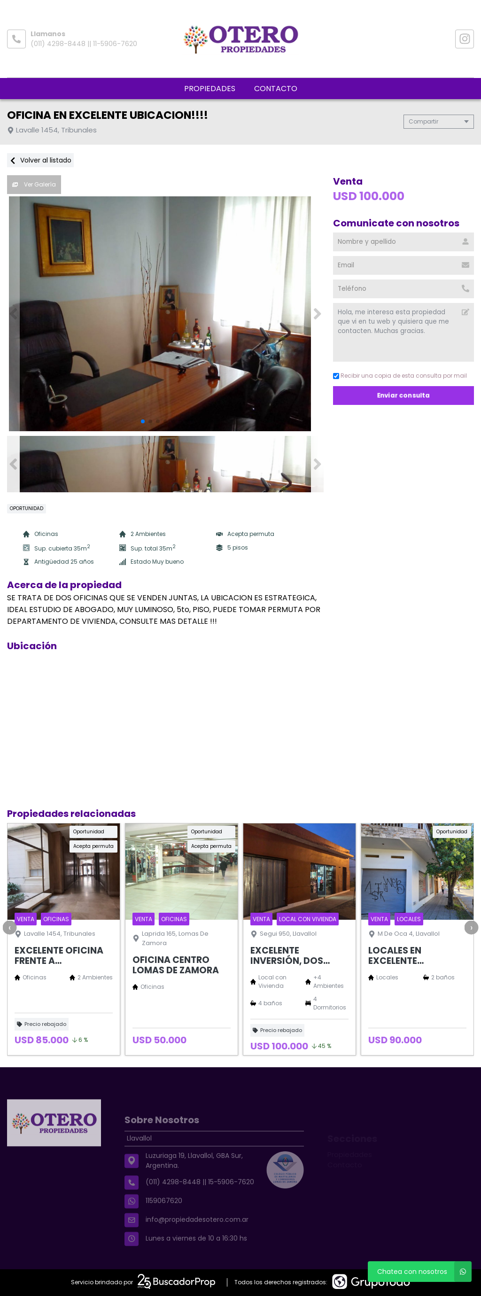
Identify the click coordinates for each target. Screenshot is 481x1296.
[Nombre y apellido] (403, 242)
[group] (165, 313)
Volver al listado (40, 160)
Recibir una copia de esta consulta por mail (400, 376)
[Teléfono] (403, 288)
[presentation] (9, 927)
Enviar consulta (403, 395)
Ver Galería (34, 184)
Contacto (275, 88)
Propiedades (209, 88)
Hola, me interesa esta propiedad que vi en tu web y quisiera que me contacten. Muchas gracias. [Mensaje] (403, 332)
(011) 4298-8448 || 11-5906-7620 (84, 43)
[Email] (403, 265)
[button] (317, 313)
